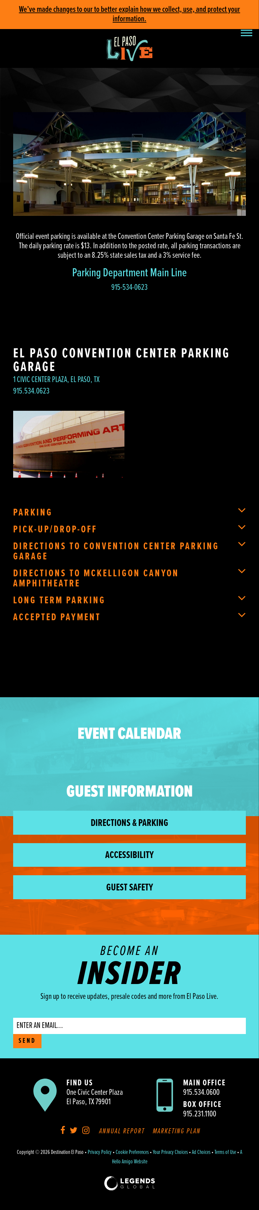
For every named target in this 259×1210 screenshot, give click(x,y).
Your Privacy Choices (170, 1152)
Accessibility (129, 855)
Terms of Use (225, 1152)
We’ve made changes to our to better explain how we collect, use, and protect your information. (129, 14)
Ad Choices (201, 1152)
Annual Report (122, 1131)
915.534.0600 (201, 1092)
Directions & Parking (129, 823)
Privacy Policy (100, 1152)
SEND (27, 1041)
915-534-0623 (129, 287)
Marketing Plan (177, 1131)
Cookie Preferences (132, 1152)
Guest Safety (129, 887)
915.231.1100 (199, 1114)
